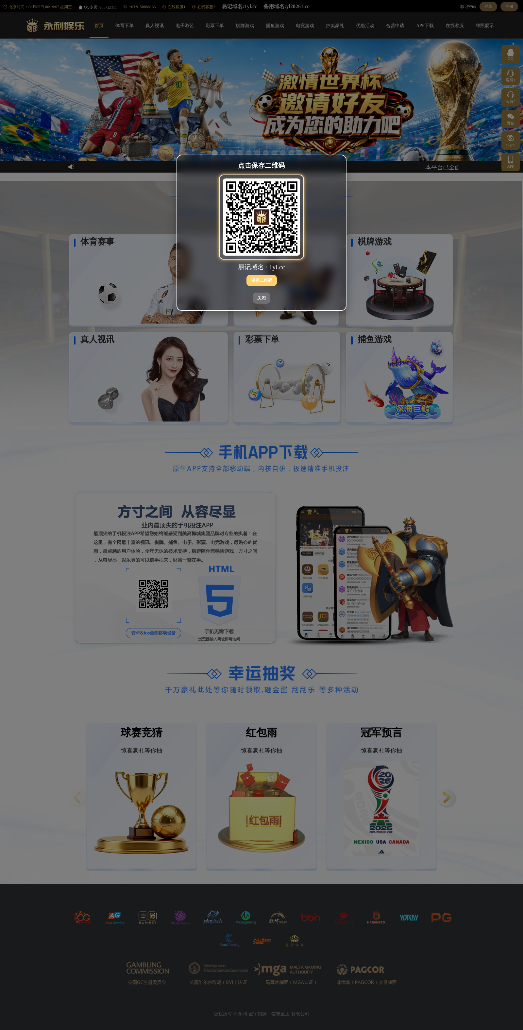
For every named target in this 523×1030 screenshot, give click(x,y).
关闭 (261, 297)
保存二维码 (261, 280)
